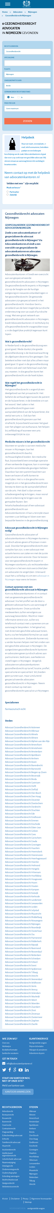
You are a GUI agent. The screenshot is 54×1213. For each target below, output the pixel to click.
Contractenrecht (8, 1128)
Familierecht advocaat (11, 1142)
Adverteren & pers (36, 1053)
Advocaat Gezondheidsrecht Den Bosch (23, 793)
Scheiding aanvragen (10, 1176)
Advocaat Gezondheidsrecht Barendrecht (24, 765)
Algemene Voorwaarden (41, 1199)
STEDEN (33, 1107)
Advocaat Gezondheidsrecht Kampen (22, 889)
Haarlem (32, 1153)
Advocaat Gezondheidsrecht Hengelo (22, 869)
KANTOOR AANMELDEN (18, 1092)
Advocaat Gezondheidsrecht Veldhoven (23, 983)
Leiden (32, 1167)
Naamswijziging (9, 1162)
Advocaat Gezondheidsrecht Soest (20, 965)
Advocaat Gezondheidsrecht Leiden (21, 907)
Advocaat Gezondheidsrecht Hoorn (21, 883)
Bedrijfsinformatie (9, 1050)
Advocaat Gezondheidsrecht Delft (20, 786)
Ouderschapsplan (9, 1173)
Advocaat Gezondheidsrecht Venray (21, 989)
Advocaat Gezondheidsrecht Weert (21, 1000)
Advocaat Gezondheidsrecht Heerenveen (24, 855)
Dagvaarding (7, 1132)
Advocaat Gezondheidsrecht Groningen (23, 845)
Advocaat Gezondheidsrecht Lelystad (22, 910)
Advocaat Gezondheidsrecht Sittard (21, 962)
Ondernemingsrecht (10, 1169)
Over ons (6, 1043)
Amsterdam (34, 1122)
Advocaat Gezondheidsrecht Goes (20, 834)
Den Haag (33, 1139)
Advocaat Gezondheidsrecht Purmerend (23, 938)
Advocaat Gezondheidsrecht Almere (21, 738)
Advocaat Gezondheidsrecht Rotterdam (23, 955)
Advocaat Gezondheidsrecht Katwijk (21, 893)
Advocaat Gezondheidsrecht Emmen (21, 820)
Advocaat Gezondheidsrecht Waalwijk (22, 996)
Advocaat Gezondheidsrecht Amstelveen (23, 748)
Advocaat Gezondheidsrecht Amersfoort (23, 745)
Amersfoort (34, 1118)
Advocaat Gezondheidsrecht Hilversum (23, 872)
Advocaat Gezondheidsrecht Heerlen (22, 862)
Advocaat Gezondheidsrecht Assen (21, 762)
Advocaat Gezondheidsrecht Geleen (21, 831)
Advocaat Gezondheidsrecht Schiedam (22, 958)
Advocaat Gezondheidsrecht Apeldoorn (23, 755)
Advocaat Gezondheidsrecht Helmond (22, 865)
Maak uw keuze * (14, 188)
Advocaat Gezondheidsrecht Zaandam (22, 1007)
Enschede (33, 1146)
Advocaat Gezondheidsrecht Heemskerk (23, 851)
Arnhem (32, 1128)
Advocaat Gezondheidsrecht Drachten (22, 810)
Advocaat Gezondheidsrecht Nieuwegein (23, 920)
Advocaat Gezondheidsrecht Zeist (20, 1010)
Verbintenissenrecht (10, 1187)
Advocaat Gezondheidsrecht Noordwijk (23, 927)
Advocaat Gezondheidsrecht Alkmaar (22, 731)
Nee (10, 97)
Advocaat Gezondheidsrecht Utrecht (21, 976)
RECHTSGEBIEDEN (12, 1107)
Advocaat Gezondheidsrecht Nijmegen (22, 924)
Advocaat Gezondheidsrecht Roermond (23, 948)
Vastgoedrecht (8, 1183)
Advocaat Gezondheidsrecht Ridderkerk (23, 941)
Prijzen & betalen (36, 1046)
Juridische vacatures (10, 1053)
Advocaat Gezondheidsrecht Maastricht (23, 914)
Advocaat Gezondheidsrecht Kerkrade (22, 896)
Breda (31, 1132)
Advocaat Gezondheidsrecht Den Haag (23, 796)
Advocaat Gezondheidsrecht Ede (20, 814)
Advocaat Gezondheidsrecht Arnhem (22, 758)
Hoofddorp (34, 1157)
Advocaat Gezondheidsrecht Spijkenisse (23, 969)
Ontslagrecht (7, 1166)
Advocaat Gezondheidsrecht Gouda (21, 841)
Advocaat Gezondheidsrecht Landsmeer (23, 900)
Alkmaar (32, 1111)
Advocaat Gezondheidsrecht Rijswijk (21, 945)
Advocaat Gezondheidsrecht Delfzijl (21, 789)
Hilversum (33, 1160)
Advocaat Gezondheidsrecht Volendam (23, 993)
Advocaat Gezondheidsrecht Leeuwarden (23, 903)
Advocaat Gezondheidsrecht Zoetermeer (23, 1017)
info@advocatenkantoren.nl (17, 1063)
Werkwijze (6, 1046)
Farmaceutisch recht (15, 709)
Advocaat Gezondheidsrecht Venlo (20, 986)
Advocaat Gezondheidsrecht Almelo (21, 734)
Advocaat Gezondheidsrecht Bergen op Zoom (26, 772)
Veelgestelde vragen (38, 1043)
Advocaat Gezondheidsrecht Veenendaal (23, 979)
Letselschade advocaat (11, 1159)
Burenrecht (6, 1122)
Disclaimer (15, 1199)
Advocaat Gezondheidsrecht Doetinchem (24, 803)
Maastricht (33, 1170)
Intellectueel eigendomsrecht (9, 1154)
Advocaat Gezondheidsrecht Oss (20, 934)
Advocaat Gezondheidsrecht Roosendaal (23, 952)
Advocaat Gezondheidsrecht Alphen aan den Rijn (27, 741)
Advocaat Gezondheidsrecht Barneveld (23, 769)
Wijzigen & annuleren (38, 1050)
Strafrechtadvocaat (10, 1180)
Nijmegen (33, 1174)
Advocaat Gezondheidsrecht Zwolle (21, 1024)
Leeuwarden (34, 1163)
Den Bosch (33, 1135)
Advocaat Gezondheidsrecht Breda (21, 779)
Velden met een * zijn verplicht (22, 183)
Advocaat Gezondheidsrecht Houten (21, 886)
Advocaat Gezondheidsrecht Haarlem (22, 848)
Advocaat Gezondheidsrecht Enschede (22, 824)
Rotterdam (33, 1177)
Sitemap (28, 1202)
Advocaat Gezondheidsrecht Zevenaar (22, 1014)
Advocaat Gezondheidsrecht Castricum (22, 783)
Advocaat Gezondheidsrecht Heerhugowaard (25, 858)
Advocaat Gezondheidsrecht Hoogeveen (23, 879)
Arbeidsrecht (7, 1111)
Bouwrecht (6, 1118)
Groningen (33, 1150)
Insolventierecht (9, 1150)
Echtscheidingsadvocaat (12, 1135)
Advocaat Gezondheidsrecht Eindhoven (23, 817)
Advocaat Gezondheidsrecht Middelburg (23, 917)
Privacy (25, 1199)
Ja (19, 97)
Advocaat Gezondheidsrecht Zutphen (22, 1021)
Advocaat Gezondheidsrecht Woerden (22, 1003)
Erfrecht (5, 1139)
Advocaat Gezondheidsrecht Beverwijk (22, 776)
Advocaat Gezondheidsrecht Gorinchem (23, 838)
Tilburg (32, 1181)
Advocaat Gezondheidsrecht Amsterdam (23, 751)
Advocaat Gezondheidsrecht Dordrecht (23, 807)
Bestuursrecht (8, 1115)
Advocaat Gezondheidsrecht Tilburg (21, 972)
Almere (32, 1115)
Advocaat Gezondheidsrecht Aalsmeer (22, 727)
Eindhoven (33, 1142)
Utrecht (32, 1184)
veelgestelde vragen (36, 1208)
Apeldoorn (33, 1125)
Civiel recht (6, 1125)
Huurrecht (6, 1146)
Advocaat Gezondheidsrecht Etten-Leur (23, 827)
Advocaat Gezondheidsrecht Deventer (22, 800)
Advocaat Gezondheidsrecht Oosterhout (23, 931)
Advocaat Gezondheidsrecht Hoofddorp (23, 876)
